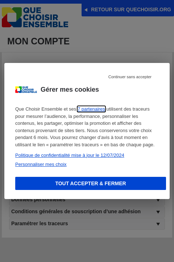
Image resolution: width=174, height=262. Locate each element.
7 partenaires (91, 109)
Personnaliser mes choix (41, 164)
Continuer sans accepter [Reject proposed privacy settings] (130, 77)
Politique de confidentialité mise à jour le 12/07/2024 (69, 155)
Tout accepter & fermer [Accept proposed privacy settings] (90, 183)
